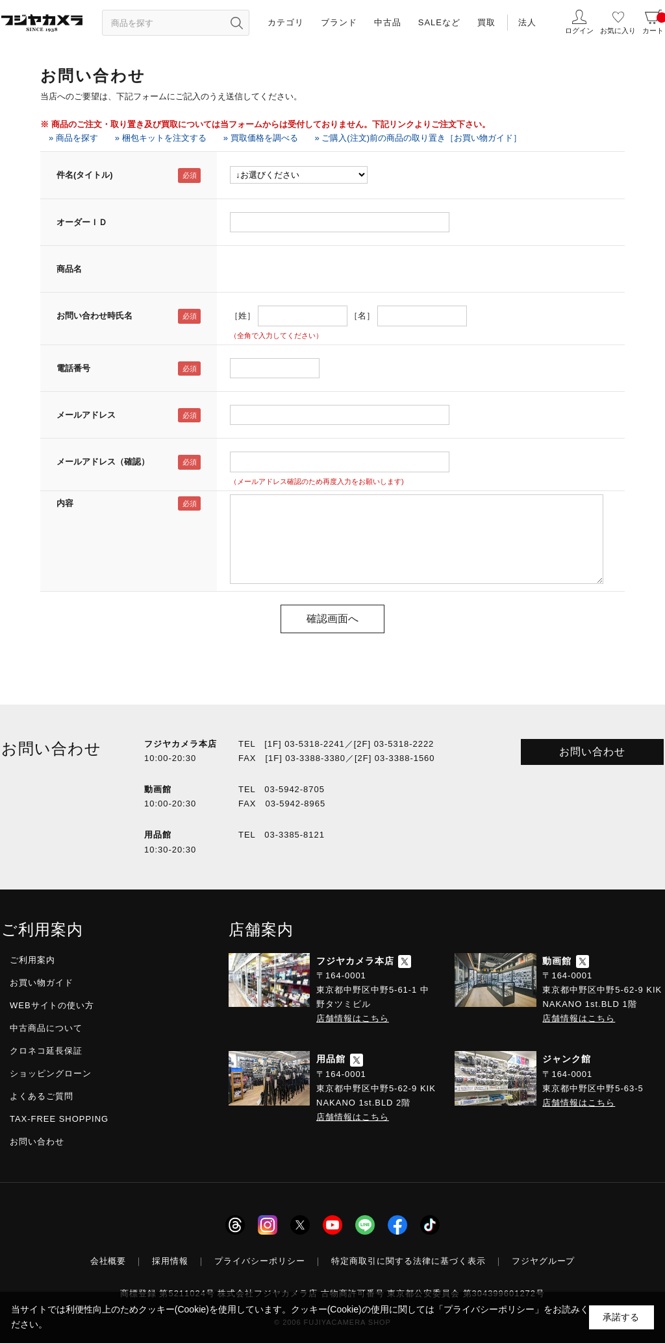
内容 (64, 503)
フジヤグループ (543, 1261)
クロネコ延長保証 (46, 1051)
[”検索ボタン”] (236, 23)
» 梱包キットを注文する (161, 138)
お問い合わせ (592, 751)
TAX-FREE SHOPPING (59, 1119)
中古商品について (46, 1028)
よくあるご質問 (41, 1096)
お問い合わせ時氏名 (94, 316)
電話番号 (73, 368)
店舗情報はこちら (352, 1018)
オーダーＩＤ (81, 222)
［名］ (362, 316)
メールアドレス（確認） (102, 461)
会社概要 (108, 1261)
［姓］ (242, 316)
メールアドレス (86, 415)
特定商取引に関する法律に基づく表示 (408, 1261)
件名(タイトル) (84, 175)
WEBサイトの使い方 (52, 1005)
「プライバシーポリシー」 (489, 1309)
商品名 (69, 269)
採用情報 (170, 1261)
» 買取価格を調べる (260, 138)
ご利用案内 (32, 960)
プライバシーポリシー (259, 1261)
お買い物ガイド (41, 982)
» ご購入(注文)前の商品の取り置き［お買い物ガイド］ (418, 138)
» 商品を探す (73, 138)
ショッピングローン (51, 1073)
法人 (527, 22)
